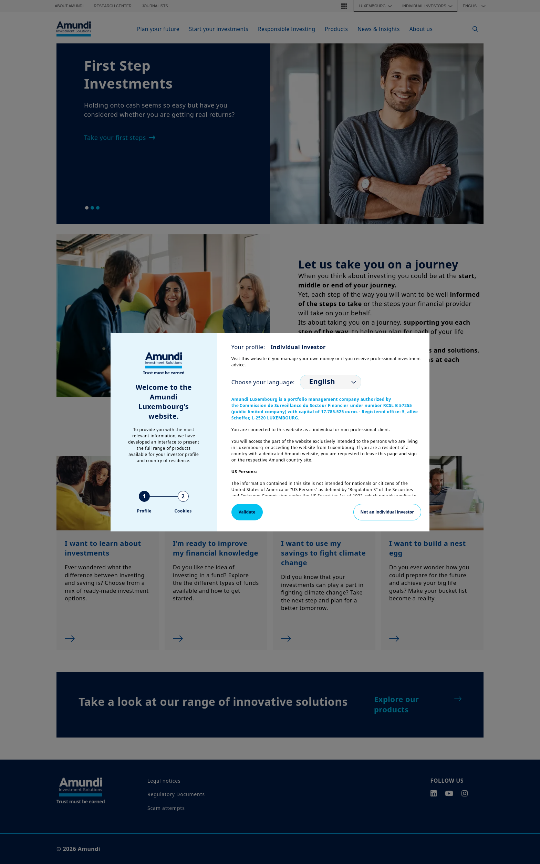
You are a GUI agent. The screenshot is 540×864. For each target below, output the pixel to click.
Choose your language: (263, 382)
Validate (247, 512)
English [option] (322, 381)
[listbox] (330, 382)
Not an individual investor (387, 512)
